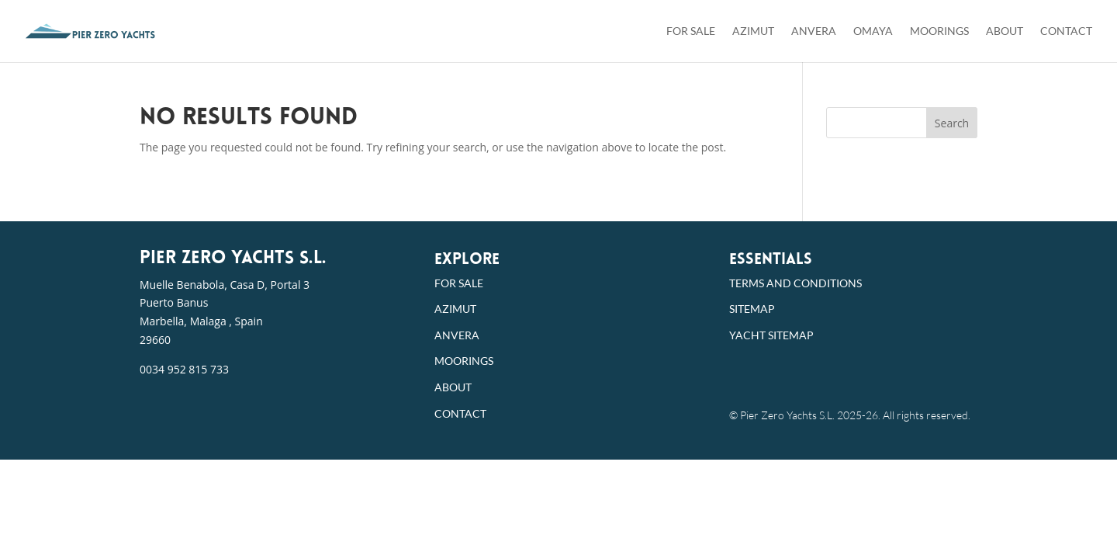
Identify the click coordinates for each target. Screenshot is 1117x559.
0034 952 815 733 (184, 369)
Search (952, 123)
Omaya (873, 31)
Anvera (813, 31)
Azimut (753, 31)
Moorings (939, 31)
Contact (1066, 31)
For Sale (690, 31)
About (1004, 31)
